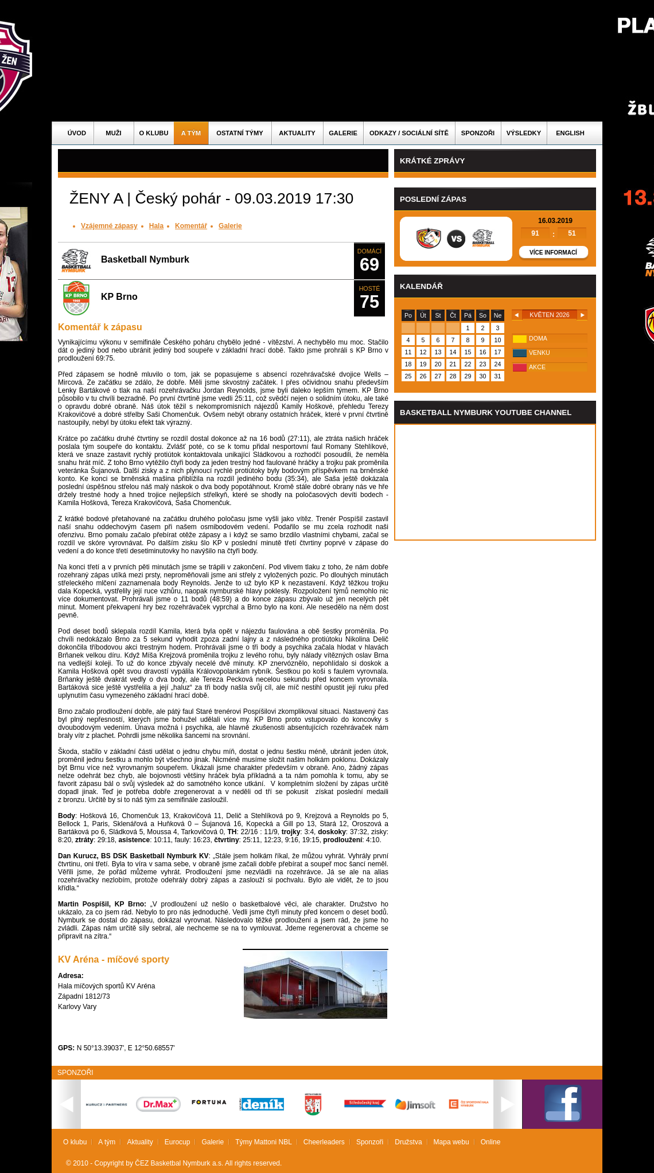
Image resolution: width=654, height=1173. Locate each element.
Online (491, 1142)
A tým (191, 133)
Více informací (553, 252)
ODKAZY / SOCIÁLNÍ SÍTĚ (409, 133)
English (570, 133)
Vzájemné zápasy (109, 226)
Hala (156, 226)
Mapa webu (451, 1142)
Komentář (191, 226)
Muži (113, 133)
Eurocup (177, 1142)
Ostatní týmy (239, 133)
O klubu (154, 133)
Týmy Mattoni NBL (263, 1142)
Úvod (77, 133)
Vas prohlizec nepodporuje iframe (495, 482)
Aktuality (297, 133)
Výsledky (524, 133)
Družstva (408, 1142)
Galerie (343, 133)
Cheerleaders (324, 1142)
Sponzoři (478, 133)
